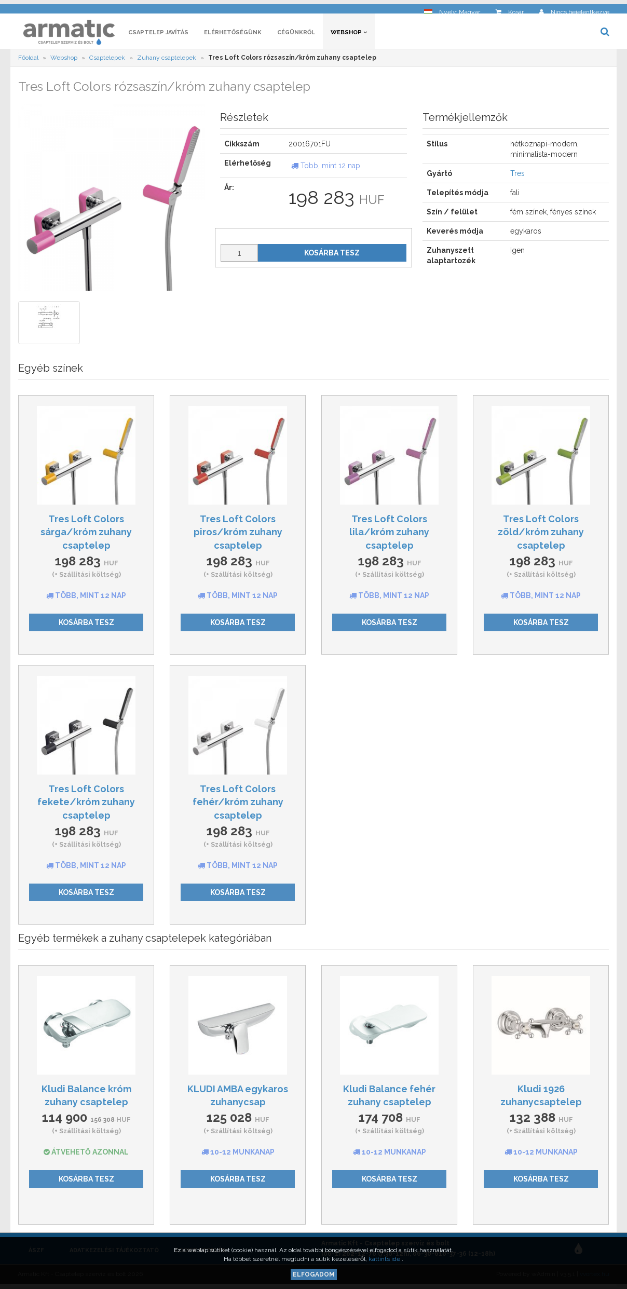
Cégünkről (296, 35)
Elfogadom (314, 1274)
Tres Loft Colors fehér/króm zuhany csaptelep (238, 804)
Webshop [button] (349, 35)
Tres (517, 176)
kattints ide (385, 1259)
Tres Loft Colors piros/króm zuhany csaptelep (238, 534)
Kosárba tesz (332, 255)
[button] (452, 8)
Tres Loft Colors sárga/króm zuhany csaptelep (86, 534)
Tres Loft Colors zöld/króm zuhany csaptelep (541, 534)
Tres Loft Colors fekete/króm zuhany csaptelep (86, 804)
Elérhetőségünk (233, 35)
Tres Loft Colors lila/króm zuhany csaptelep (389, 534)
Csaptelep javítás (158, 35)
